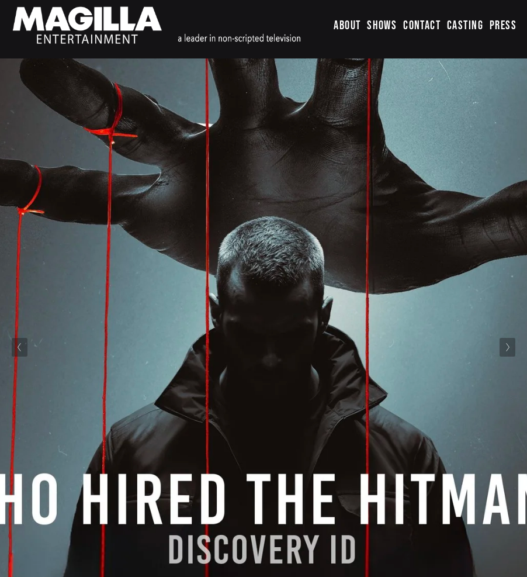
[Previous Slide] (19, 347)
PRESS (503, 25)
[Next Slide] (507, 347)
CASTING (465, 25)
